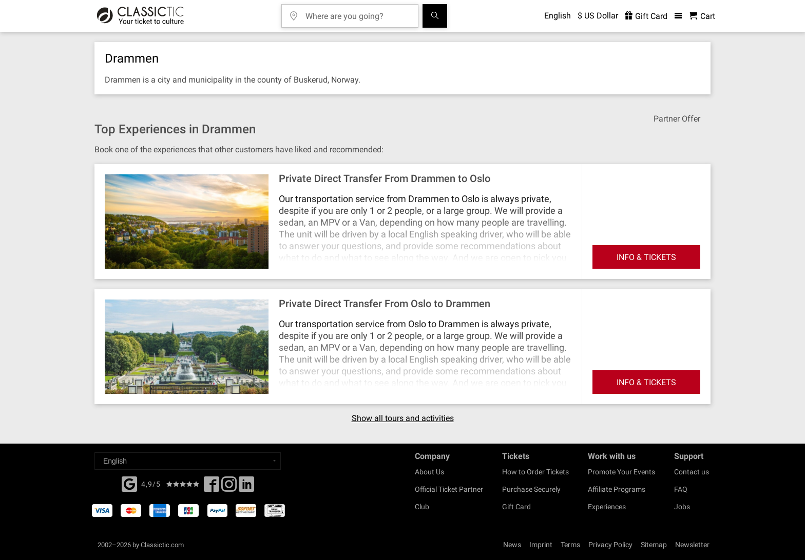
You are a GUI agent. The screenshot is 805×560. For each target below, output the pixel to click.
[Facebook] (129, 483)
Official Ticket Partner (449, 489)
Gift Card (516, 507)
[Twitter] (229, 487)
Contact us (691, 472)
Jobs (682, 507)
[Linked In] (246, 487)
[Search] (435, 16)
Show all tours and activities (403, 418)
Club (422, 507)
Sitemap (654, 545)
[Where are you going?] (357, 13)
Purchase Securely (531, 489)
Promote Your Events (621, 472)
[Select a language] (187, 461)
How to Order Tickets (535, 472)
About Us (429, 472)
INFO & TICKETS (646, 257)
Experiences (607, 507)
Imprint (540, 545)
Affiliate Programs (616, 489)
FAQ (680, 489)
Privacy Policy (610, 545)
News (512, 545)
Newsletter (692, 545)
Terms (570, 545)
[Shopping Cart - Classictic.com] (702, 16)
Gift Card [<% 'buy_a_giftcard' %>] (646, 16)
